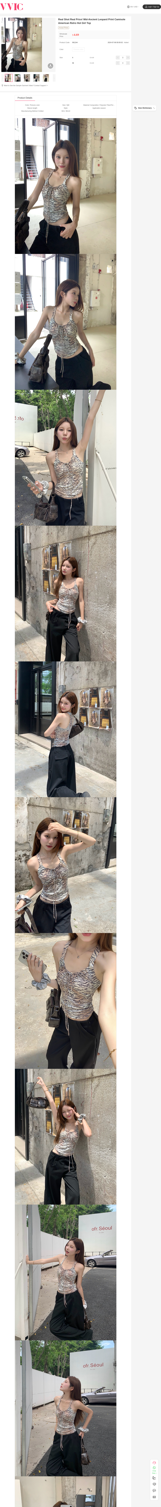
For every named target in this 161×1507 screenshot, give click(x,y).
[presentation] (2, 78)
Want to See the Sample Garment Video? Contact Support (26, 85)
